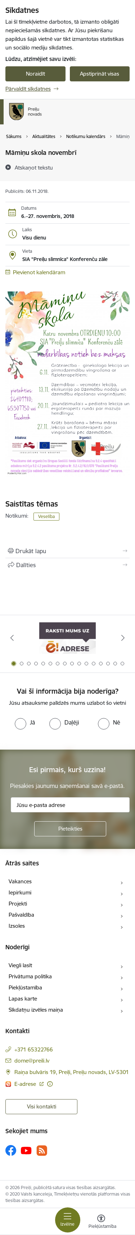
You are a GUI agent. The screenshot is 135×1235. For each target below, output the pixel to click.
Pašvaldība (21, 914)
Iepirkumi (20, 892)
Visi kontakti (41, 1106)
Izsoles (17, 925)
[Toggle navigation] (67, 1219)
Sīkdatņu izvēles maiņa (36, 1009)
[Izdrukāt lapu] (67, 551)
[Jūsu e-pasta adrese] (70, 804)
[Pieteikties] (70, 828)
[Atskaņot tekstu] (34, 167)
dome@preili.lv (31, 1060)
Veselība (46, 516)
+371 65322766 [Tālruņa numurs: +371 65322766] (33, 1049)
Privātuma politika (30, 976)
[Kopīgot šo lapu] (67, 565)
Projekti (18, 903)
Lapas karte (23, 998)
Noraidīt (35, 73)
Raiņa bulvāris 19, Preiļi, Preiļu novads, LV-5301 (71, 1072)
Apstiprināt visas (99, 73)
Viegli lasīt (20, 965)
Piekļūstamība (25, 987)
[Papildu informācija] (50, 1084)
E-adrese (25, 1083)
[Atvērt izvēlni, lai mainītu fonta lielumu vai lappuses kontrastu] (101, 1222)
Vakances (20, 881)
